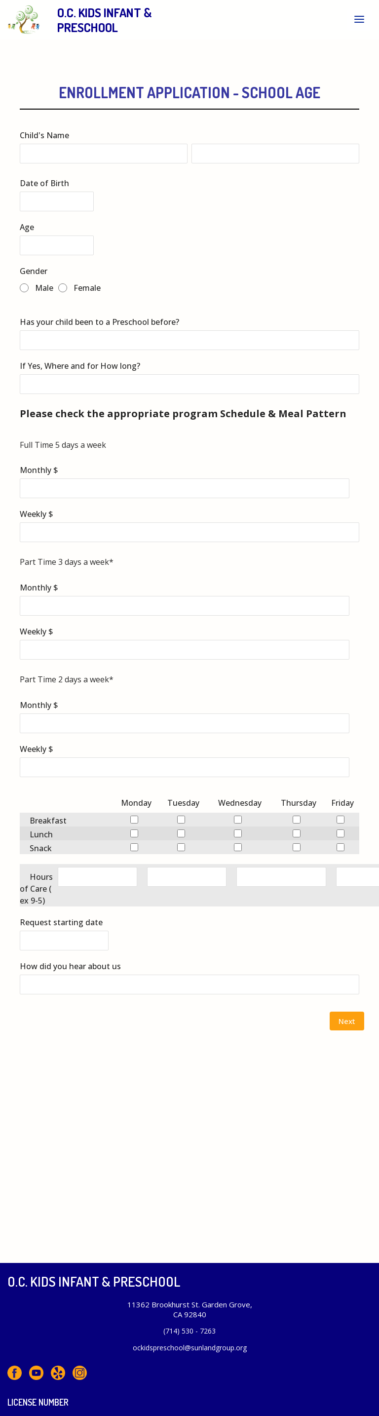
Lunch (41, 834)
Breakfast (48, 820)
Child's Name (44, 135)
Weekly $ (36, 514)
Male (44, 287)
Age (27, 227)
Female (87, 287)
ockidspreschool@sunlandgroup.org (190, 1347)
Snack (41, 848)
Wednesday (240, 802)
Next (347, 1021)
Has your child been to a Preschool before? (99, 321)
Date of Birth (44, 183)
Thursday (298, 802)
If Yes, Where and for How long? (80, 365)
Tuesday (183, 802)
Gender (33, 271)
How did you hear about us (70, 966)
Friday (342, 802)
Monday (136, 802)
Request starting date (61, 922)
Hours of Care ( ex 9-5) (36, 888)
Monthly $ (39, 470)
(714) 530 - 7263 (189, 1331)
